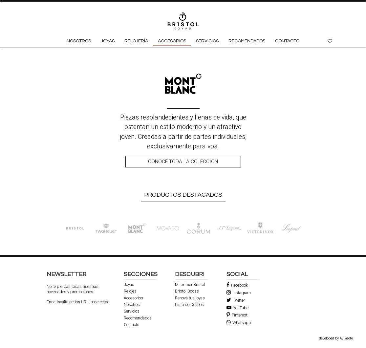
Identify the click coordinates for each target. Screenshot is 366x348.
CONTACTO (287, 41)
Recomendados (138, 318)
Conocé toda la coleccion (183, 161)
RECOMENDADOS (246, 41)
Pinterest (237, 315)
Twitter (235, 300)
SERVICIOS (207, 41)
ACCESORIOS (172, 41)
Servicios (132, 311)
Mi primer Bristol (190, 285)
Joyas (129, 285)
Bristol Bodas (187, 291)
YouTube (237, 307)
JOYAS (108, 41)
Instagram (238, 292)
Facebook (237, 285)
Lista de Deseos (189, 305)
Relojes (130, 291)
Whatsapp (238, 322)
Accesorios (133, 298)
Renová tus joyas (190, 298)
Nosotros (132, 305)
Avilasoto (346, 338)
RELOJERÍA (136, 41)
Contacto (131, 325)
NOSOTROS (79, 41)
